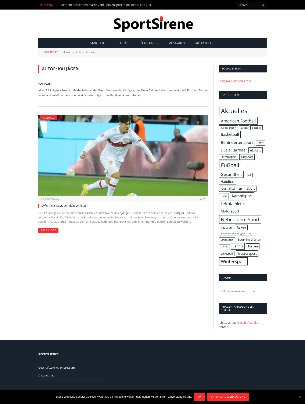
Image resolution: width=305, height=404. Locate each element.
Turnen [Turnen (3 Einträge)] (253, 246)
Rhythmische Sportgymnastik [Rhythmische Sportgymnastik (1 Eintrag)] (236, 233)
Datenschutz (46, 375)
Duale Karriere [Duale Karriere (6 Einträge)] (233, 150)
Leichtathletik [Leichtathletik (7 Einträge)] (232, 203)
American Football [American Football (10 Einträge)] (238, 121)
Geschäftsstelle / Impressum (56, 367)
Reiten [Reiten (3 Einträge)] (241, 227)
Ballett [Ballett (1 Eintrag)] (244, 127)
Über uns (148, 43)
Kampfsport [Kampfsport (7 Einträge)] (242, 195)
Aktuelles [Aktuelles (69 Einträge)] (234, 111)
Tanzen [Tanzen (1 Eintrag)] (224, 246)
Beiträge (123, 43)
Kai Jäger (45, 84)
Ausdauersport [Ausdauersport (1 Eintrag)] (228, 127)
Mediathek (203, 43)
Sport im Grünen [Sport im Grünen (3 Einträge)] (249, 239)
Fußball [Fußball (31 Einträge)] (230, 165)
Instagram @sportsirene (235, 81)
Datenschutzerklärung (228, 396)
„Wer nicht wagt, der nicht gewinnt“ (64, 205)
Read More (48, 230)
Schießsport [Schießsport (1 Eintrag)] (227, 239)
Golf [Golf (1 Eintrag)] (249, 175)
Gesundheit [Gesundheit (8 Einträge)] (231, 174)
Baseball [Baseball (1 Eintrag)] (256, 127)
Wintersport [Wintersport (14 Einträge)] (233, 261)
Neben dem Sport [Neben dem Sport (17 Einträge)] (240, 219)
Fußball (48, 117)
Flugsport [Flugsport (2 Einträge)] (247, 157)
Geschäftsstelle (247, 323)
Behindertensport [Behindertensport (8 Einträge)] (237, 142)
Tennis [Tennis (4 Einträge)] (238, 246)
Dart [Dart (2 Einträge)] (260, 143)
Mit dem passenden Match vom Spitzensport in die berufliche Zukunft (108, 5)
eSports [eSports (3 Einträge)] (255, 150)
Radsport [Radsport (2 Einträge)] (226, 227)
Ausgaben (177, 43)
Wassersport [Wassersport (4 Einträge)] (247, 253)
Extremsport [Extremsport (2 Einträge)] (228, 157)
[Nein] (300, 397)
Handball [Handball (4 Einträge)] (227, 181)
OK (199, 396)
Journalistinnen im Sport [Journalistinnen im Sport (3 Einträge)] (238, 188)
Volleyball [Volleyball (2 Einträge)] (227, 253)
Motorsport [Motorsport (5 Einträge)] (230, 211)
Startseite (98, 43)
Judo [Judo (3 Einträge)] (224, 196)
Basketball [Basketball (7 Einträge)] (230, 134)
